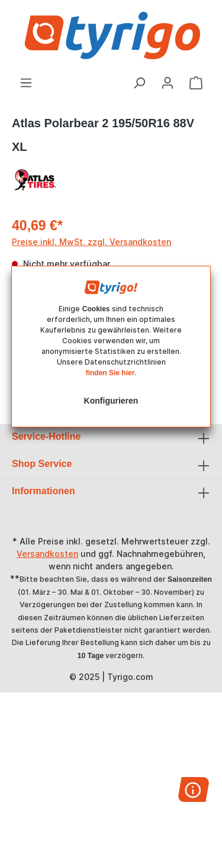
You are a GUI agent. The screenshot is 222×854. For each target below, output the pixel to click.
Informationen (43, 491)
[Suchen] (139, 83)
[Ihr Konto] (167, 83)
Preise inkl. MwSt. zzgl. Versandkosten (91, 242)
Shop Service (42, 464)
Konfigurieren (111, 400)
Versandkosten (47, 554)
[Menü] (26, 83)
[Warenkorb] (196, 83)
